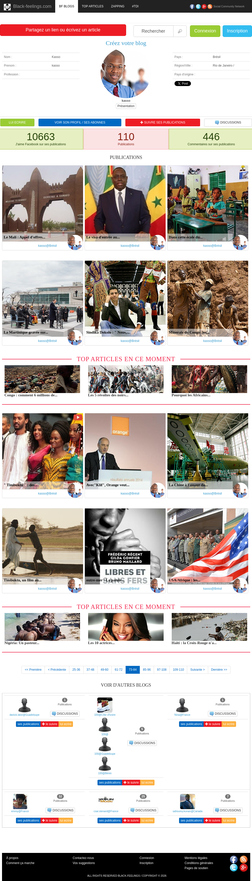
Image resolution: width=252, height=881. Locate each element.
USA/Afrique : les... (185, 580)
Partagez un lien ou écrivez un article (63, 29)
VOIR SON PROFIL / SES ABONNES (80, 122)
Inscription (237, 30)
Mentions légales (196, 858)
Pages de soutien (196, 868)
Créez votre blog (126, 43)
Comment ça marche (20, 863)
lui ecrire (65, 724)
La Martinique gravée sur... (26, 332)
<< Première (33, 669)
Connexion (205, 30)
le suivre (49, 724)
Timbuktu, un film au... (23, 580)
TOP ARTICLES (92, 6)
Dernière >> (219, 669)
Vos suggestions (84, 863)
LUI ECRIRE (17, 122)
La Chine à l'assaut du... (188, 485)
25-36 (76, 669)
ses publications (28, 724)
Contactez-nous (83, 858)
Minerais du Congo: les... (189, 332)
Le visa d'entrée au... (103, 237)
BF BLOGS (66, 6)
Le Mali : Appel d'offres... (24, 237)
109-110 (178, 669)
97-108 (161, 669)
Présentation (126, 106)
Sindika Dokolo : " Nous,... (108, 332)
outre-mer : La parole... (105, 580)
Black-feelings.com (27, 7)
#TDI (135, 6)
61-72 (119, 669)
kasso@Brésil (47, 246)
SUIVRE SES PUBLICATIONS (162, 122)
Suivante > (197, 669)
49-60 (104, 669)
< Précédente (57, 669)
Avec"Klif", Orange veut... (108, 485)
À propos (12, 858)
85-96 (147, 669)
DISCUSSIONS (228, 122)
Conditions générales (199, 863)
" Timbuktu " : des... (20, 485)
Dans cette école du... (186, 237)
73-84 (133, 669)
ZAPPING (117, 6)
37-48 (90, 669)
